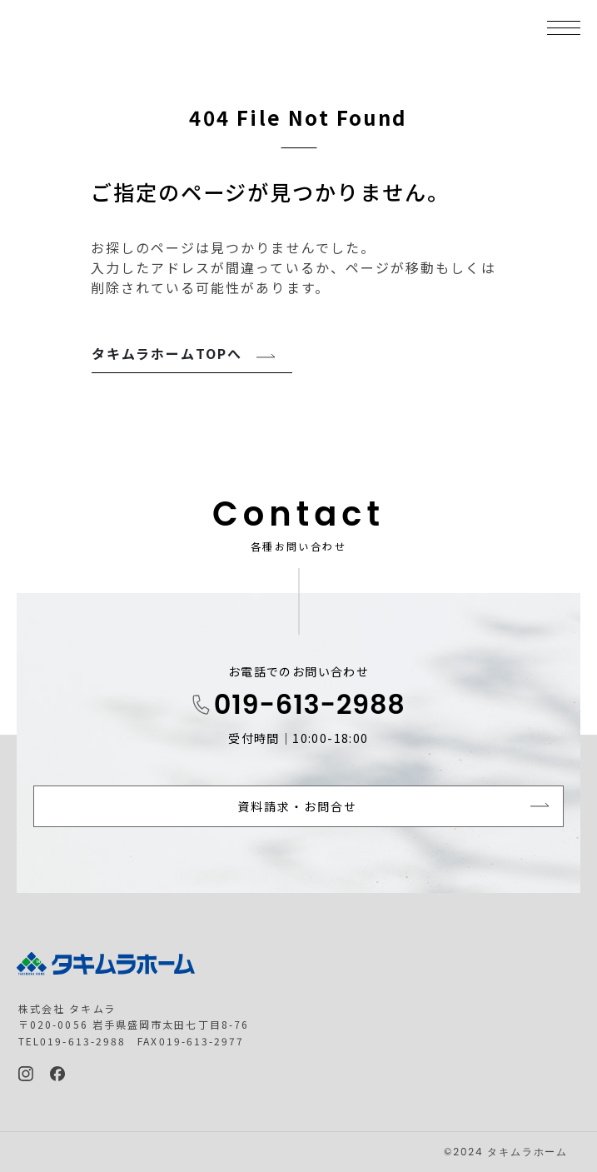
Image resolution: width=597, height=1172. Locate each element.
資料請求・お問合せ (297, 806)
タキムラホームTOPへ (167, 353)
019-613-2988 (309, 704)
